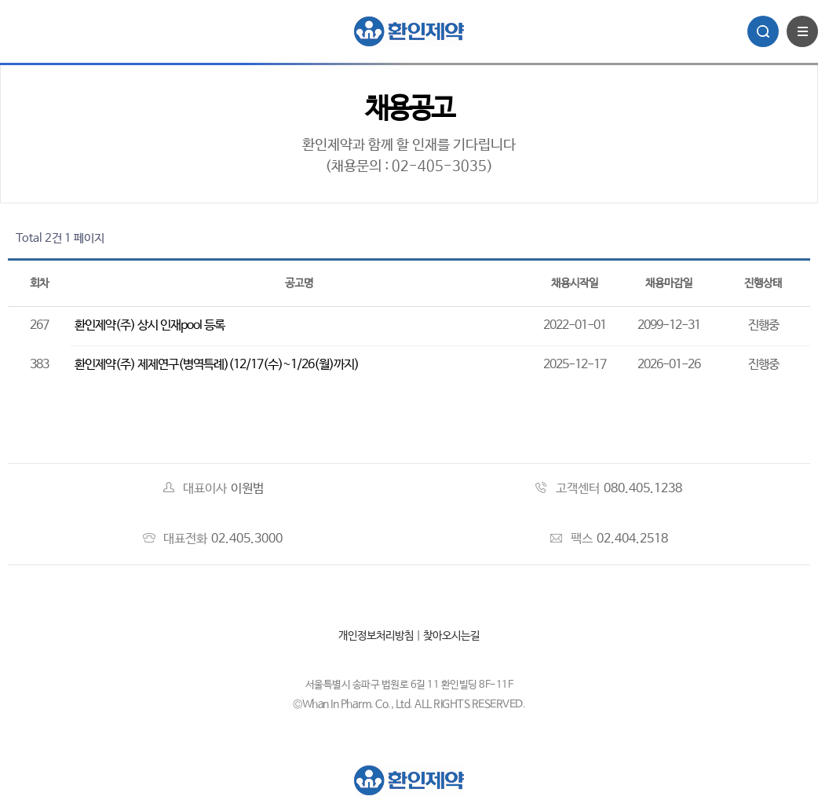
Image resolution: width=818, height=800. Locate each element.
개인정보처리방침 (376, 636)
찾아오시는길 (451, 636)
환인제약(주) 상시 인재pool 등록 (150, 325)
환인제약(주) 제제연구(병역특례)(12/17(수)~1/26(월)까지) (217, 364)
